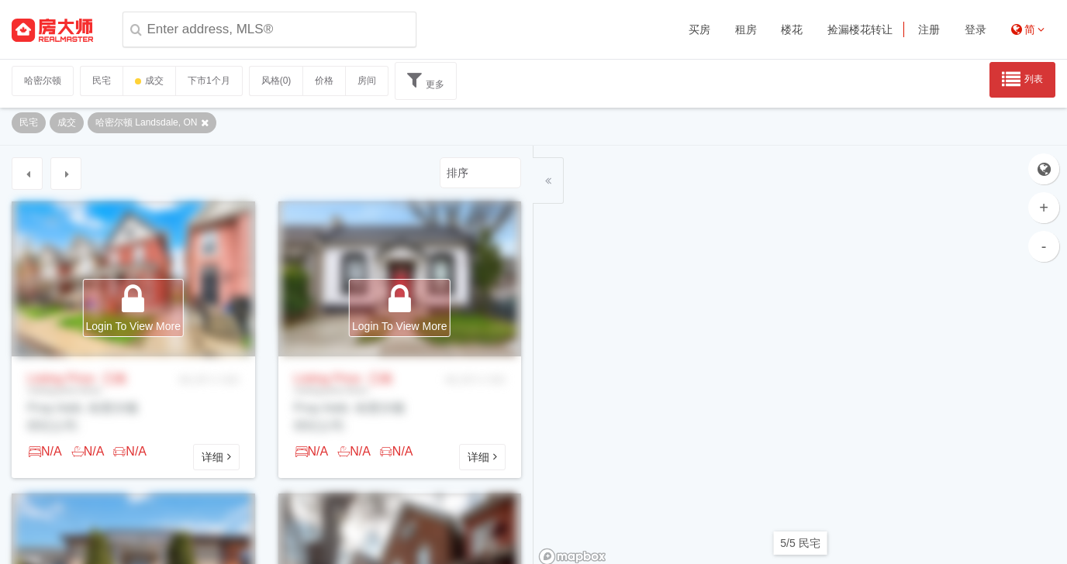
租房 (746, 29)
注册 (929, 29)
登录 (975, 29)
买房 (699, 29)
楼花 (792, 29)
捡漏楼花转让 (860, 29)
